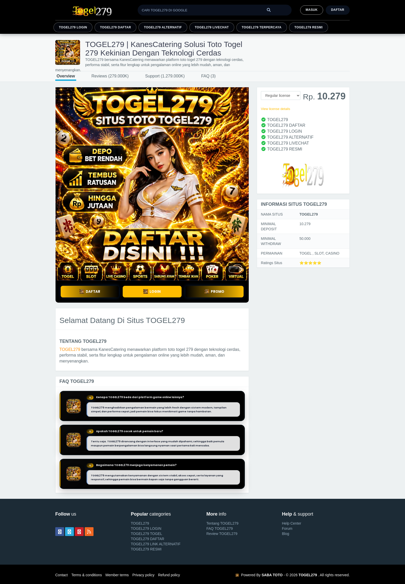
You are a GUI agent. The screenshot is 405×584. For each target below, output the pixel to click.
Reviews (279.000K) (110, 76)
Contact (61, 575)
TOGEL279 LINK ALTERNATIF (156, 544)
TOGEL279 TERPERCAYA (262, 27)
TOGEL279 (69, 349)
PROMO (214, 291)
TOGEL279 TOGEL (146, 534)
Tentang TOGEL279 (222, 523)
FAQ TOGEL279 (219, 528)
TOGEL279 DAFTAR (115, 27)
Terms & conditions (86, 575)
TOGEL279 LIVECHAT (212, 27)
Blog (285, 534)
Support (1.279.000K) (165, 76)
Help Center (291, 523)
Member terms (117, 575)
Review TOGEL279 (221, 534)
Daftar (337, 10)
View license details (275, 109)
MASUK (311, 10)
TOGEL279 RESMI (308, 27)
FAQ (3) (208, 76)
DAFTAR (90, 291)
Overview (66, 76)
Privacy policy (143, 575)
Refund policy (169, 575)
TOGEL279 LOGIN (73, 27)
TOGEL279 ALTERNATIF (163, 27)
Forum (287, 528)
